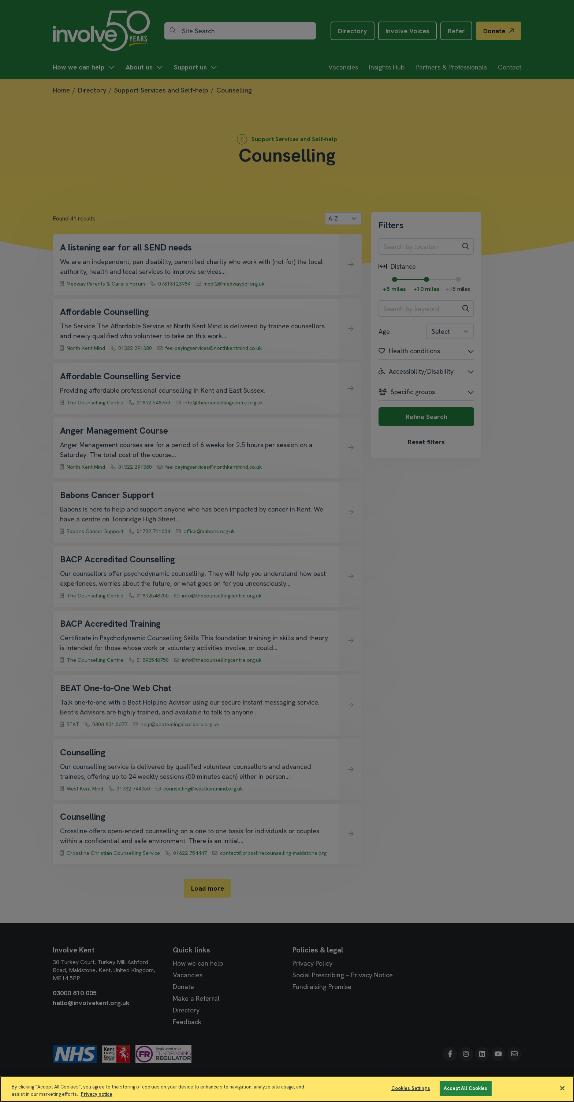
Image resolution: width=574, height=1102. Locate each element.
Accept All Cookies (465, 1088)
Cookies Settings (410, 1088)
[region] (287, 1089)
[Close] (562, 1088)
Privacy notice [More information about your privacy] (96, 1094)
